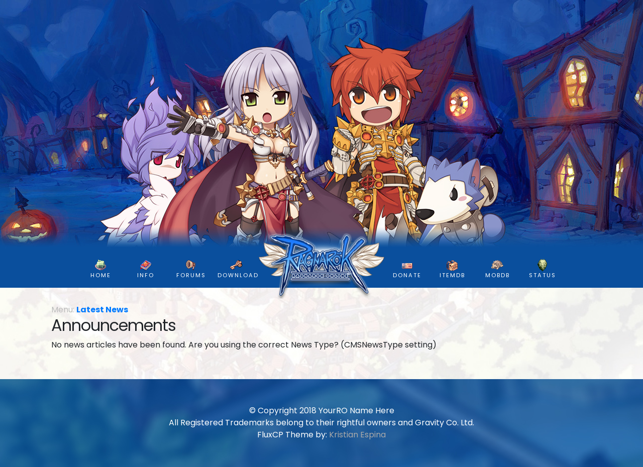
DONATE (407, 269)
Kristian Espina (357, 434)
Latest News (102, 309)
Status (542, 269)
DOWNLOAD (238, 269)
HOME (100, 269)
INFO (145, 269)
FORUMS (191, 269)
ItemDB (452, 269)
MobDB (497, 269)
